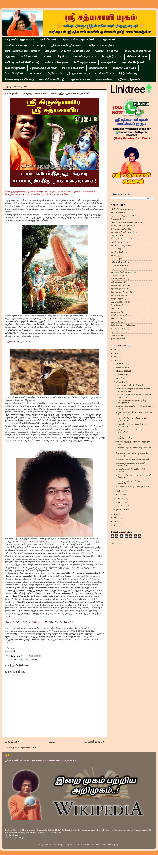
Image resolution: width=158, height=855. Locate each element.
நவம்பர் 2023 (121, 367)
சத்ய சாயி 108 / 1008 (124, 68)
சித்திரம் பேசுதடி (128, 73)
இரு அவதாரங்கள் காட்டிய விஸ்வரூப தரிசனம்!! (134, 487)
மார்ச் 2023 (120, 502)
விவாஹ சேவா (104, 79)
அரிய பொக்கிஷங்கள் (56, 62)
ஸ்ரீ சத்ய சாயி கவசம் (78, 73)
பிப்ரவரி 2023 (121, 506)
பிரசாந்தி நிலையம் (111, 56)
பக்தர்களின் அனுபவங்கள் (20, 39)
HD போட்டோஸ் (104, 73)
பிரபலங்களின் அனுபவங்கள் (78, 39)
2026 (116, 349)
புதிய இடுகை (12, 741)
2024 (116, 357)
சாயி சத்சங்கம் (109, 62)
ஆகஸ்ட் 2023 (121, 378)
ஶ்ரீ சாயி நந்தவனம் (129, 79)
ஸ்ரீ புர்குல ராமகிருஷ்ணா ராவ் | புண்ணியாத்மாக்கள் (127, 437)
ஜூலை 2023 (121, 382)
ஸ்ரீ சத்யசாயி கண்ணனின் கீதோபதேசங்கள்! (133, 459)
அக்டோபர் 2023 (122, 371)
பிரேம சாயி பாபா (137, 56)
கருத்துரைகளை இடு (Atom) (29, 747)
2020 (116, 521)
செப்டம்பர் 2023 (122, 375)
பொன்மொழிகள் (14, 73)
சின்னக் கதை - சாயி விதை (19, 79)
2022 (116, 514)
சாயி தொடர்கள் (28, 56)
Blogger (106, 844)
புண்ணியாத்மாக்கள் (84, 56)
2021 (116, 518)
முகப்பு (52, 741)
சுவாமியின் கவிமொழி (52, 79)
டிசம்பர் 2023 (121, 364)
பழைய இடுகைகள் (95, 741)
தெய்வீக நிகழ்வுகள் (133, 62)
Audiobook (35, 73)
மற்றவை (10, 56)
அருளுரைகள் (107, 39)
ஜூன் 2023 (120, 491)
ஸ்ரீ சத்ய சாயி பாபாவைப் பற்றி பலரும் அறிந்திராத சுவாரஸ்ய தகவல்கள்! (41, 760)
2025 (116, 353)
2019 (116, 525)
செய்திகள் (50, 50)
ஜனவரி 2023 (121, 509)
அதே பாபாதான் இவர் (101, 45)
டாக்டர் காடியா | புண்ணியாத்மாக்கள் (129, 385)
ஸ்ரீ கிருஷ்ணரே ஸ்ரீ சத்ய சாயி (67, 45)
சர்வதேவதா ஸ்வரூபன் (138, 50)
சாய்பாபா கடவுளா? (73, 68)
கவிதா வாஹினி (98, 68)
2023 (116, 360)
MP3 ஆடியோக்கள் (85, 62)
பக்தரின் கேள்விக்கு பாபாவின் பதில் (25, 45)
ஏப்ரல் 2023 (120, 498)
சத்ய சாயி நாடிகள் (15, 68)
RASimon (98, 844)
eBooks (47, 56)
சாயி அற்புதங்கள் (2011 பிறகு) (22, 62)
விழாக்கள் (62, 56)
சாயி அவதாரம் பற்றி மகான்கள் (22, 50)
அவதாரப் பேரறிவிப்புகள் (75, 50)
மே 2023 (119, 495)
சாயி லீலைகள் (48, 39)
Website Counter (117, 544)
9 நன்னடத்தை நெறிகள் (43, 68)
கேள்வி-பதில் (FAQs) (107, 50)
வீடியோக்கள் (54, 73)
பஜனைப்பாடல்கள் (80, 79)
